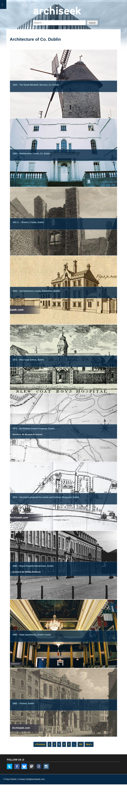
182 (81, 744)
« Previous (40, 744)
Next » (89, 744)
